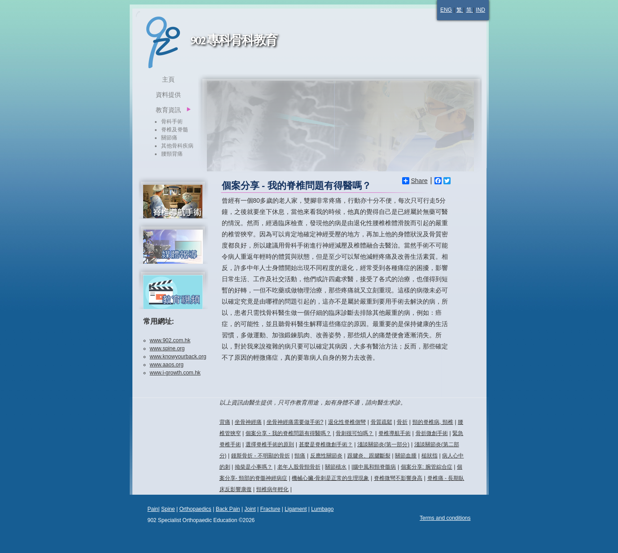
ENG (446, 10)
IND (480, 10)
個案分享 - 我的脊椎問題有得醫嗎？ (288, 433)
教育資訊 (168, 109)
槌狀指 (429, 456)
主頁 (168, 79)
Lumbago (322, 509)
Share (415, 180)
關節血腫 (405, 456)
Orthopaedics (195, 509)
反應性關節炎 (326, 456)
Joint (249, 509)
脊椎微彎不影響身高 (398, 478)
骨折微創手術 (432, 433)
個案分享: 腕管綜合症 (426, 467)
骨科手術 (172, 121)
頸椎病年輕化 (272, 489)
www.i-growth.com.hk (175, 373)
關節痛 (169, 138)
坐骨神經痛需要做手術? (295, 422)
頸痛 (299, 456)
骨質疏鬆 (381, 422)
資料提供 (168, 94)
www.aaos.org (167, 364)
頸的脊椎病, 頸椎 (432, 422)
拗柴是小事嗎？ (253, 467)
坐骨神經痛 (248, 422)
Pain (153, 509)
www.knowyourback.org (178, 356)
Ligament (296, 509)
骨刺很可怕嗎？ (354, 433)
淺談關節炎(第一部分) (383, 444)
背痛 (224, 422)
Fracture (270, 509)
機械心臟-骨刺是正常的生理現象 (330, 478)
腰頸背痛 (172, 154)
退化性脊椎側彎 (347, 422)
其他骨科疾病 (177, 146)
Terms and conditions (445, 518)
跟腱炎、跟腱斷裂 (368, 456)
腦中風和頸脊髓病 (374, 467)
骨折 (402, 422)
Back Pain (228, 509)
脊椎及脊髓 (174, 129)
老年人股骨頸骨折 (298, 467)
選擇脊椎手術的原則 (269, 444)
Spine (168, 509)
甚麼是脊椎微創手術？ (326, 444)
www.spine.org (167, 348)
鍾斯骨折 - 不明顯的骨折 (260, 456)
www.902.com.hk (170, 340)
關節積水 (335, 467)
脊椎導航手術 (394, 433)
